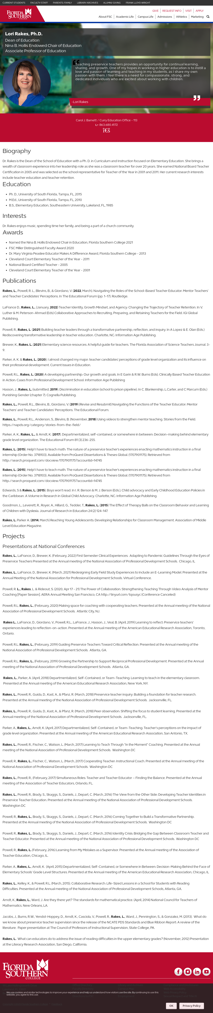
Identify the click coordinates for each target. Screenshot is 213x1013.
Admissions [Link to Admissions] (164, 16)
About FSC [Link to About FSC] (105, 16)
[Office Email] (106, 130)
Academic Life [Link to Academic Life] (125, 16)
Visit (188, 10)
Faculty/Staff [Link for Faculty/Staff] (39, 2)
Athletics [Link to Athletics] (181, 16)
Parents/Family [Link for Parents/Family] (62, 2)
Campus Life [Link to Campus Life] (145, 16)
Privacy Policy (192, 1005)
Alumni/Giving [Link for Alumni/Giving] (112, 2)
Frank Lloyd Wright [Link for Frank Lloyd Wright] (138, 2)
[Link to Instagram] (188, 972)
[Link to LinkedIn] (197, 972)
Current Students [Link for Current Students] (14, 2)
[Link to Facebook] (178, 972)
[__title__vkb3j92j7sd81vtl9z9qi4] (32, 978)
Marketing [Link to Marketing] (197, 16)
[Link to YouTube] (206, 972)
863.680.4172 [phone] (106, 124)
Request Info (171, 10)
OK (171, 1005)
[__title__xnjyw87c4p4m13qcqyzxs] (19, 13)
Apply (200, 10)
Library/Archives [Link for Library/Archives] (87, 2)
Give (155, 10)
